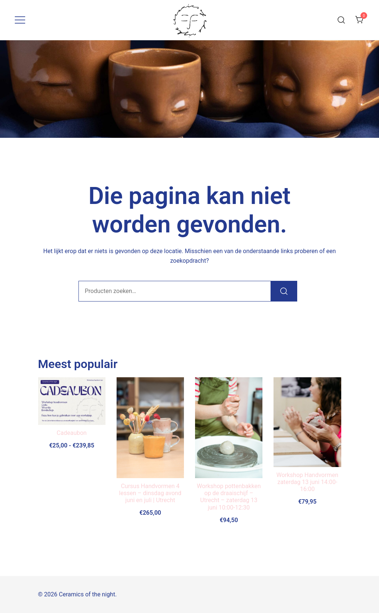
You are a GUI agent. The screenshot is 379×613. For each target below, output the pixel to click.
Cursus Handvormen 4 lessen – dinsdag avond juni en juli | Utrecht (150, 493)
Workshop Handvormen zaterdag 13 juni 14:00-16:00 (307, 482)
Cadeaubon (72, 432)
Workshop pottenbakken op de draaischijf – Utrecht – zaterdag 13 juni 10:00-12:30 (229, 497)
